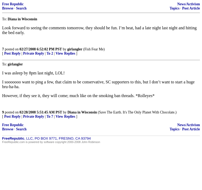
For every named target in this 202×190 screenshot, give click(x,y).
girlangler (74, 49)
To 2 (50, 53)
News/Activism (188, 4)
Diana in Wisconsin (82, 112)
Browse (7, 8)
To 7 (50, 116)
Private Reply (33, 53)
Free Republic (13, 4)
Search (21, 8)
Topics (174, 8)
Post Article (191, 8)
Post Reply (12, 53)
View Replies (65, 53)
